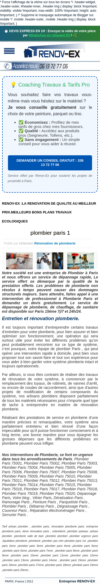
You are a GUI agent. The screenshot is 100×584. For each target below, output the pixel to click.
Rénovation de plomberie (54, 243)
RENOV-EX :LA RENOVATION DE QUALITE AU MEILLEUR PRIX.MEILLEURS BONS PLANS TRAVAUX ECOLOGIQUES (49, 212)
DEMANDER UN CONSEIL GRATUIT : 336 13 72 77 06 (49, 162)
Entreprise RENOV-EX (77, 581)
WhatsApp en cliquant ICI (49, 35)
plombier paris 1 (50, 233)
